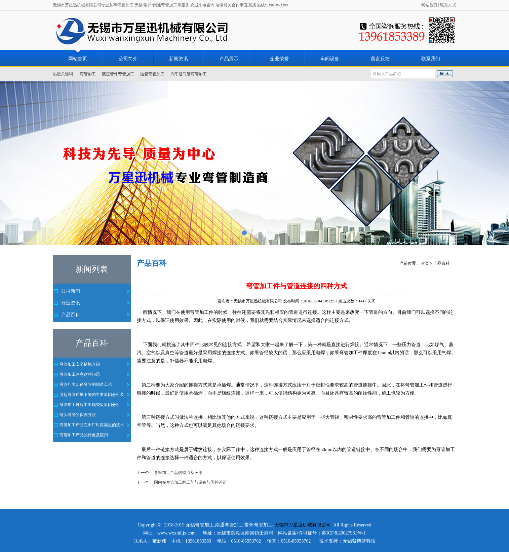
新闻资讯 (178, 58)
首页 (425, 263)
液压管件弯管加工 (118, 74)
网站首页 (429, 5)
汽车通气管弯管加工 (188, 74)
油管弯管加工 (152, 74)
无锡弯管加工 (200, 524)
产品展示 (229, 58)
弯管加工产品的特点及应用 (84, 435)
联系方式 (448, 5)
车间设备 (329, 58)
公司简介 (128, 58)
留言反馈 (380, 58)
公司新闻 (70, 291)
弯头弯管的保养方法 (78, 414)
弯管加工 (88, 74)
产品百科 (70, 314)
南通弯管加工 (229, 524)
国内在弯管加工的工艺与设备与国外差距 (190, 482)
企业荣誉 (279, 58)
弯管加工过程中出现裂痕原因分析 (90, 404)
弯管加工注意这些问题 (80, 374)
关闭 (371, 301)
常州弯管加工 (258, 524)
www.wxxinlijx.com (176, 533)
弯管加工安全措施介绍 (80, 364)
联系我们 (430, 58)
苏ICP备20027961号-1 (344, 533)
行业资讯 (70, 302)
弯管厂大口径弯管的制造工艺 (86, 384)
